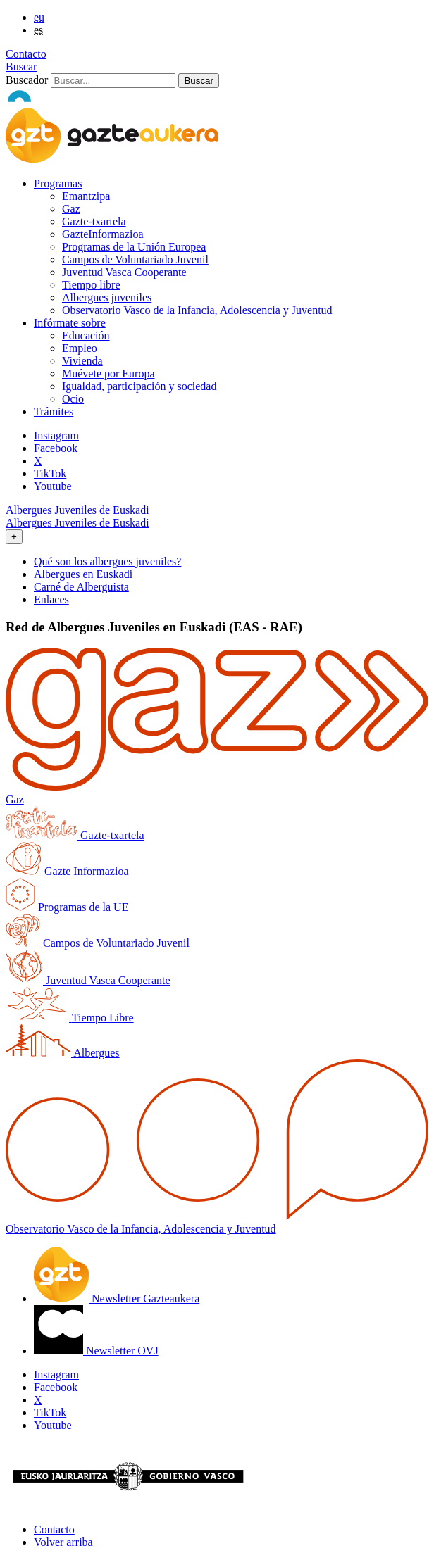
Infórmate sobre (70, 323)
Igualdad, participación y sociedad (139, 386)
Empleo (79, 348)
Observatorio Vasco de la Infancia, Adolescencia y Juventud (197, 310)
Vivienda (82, 361)
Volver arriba (63, 1542)
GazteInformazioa (102, 234)
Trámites (53, 411)
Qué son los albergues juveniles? (107, 561)
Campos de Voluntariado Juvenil (135, 259)
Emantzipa (86, 196)
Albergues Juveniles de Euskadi (77, 510)
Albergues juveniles (106, 297)
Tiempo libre (91, 285)
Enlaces (51, 599)
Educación (86, 335)
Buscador (27, 80)
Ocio (73, 399)
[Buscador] (113, 80)
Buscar (21, 67)
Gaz (71, 209)
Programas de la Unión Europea (134, 247)
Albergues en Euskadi (83, 574)
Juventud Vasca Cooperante (124, 272)
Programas (58, 183)
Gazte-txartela (94, 221)
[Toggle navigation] (14, 536)
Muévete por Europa (108, 373)
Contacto (26, 54)
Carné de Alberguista (81, 587)
